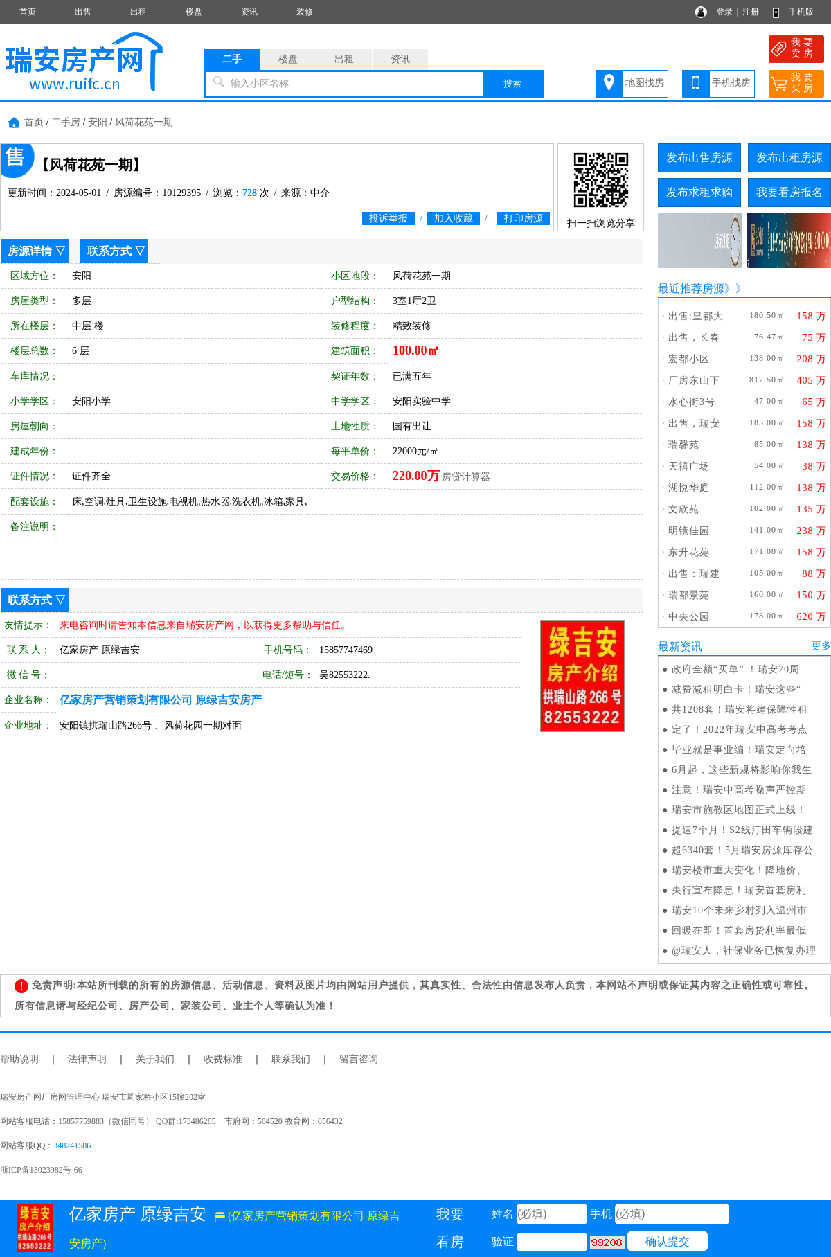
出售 (83, 12)
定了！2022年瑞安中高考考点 (740, 729)
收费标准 (223, 1059)
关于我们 (155, 1059)
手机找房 (731, 83)
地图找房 (644, 83)
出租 (138, 12)
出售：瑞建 (694, 574)
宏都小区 (689, 359)
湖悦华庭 (689, 488)
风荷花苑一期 (144, 122)
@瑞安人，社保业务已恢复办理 (744, 950)
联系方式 (109, 251)
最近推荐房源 (691, 288)
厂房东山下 (694, 380)
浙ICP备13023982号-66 (41, 1170)
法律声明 (87, 1059)
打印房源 (523, 218)
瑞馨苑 (683, 445)
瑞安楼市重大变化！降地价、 (739, 870)
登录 (724, 12)
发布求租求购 (699, 192)
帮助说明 (19, 1059)
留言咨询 (358, 1059)
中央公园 (689, 617)
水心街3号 (691, 402)
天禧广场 (689, 466)
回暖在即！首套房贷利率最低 (739, 930)
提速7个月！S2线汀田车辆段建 (743, 830)
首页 (27, 12)
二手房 (65, 122)
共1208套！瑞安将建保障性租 (740, 709)
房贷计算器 (466, 477)
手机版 (801, 12)
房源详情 (30, 251)
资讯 (249, 12)
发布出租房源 (789, 157)
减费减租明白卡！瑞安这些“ (736, 689)
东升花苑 (689, 552)
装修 (304, 12)
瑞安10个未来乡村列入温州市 (739, 910)
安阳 (97, 122)
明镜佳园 (689, 531)
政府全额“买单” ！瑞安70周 (736, 669)
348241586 (72, 1145)
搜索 (512, 83)
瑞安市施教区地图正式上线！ (739, 810)
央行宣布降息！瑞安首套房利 (739, 890)
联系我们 (290, 1059)
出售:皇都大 (696, 316)
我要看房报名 (789, 192)
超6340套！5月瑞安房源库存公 (743, 850)
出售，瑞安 (694, 423)
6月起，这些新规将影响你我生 (742, 770)
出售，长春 (694, 337)
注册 (750, 12)
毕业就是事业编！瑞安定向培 (739, 750)
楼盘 (194, 12)
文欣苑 (683, 509)
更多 (821, 646)
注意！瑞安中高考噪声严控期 (739, 790)
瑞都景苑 (689, 595)
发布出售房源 (699, 157)
